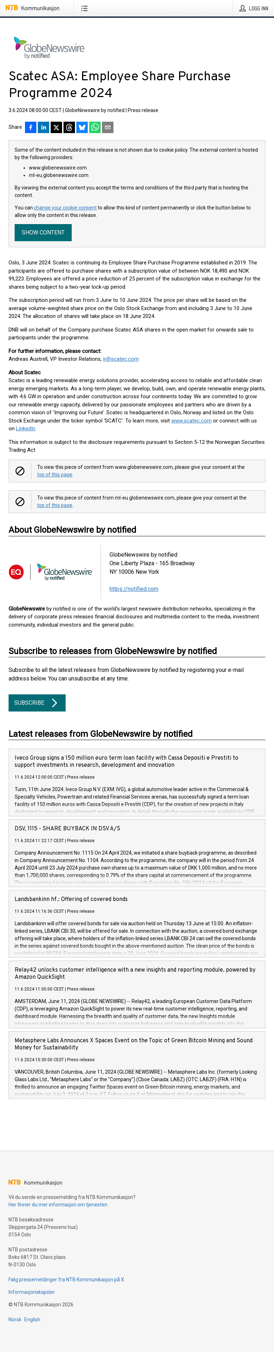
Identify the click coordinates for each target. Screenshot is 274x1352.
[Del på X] (56, 128)
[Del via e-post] (107, 128)
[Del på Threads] (69, 128)
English (32, 1319)
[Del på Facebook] (30, 128)
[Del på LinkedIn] (43, 128)
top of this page (54, 474)
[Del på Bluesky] (82, 128)
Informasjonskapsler (32, 1292)
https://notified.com (134, 589)
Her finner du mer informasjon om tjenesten (58, 1204)
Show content (43, 232)
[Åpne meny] (85, 8)
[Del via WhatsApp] (95, 128)
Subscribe (37, 703)
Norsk (15, 1319)
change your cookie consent (65, 208)
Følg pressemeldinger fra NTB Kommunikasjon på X (66, 1279)
